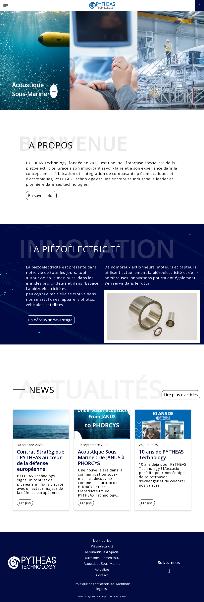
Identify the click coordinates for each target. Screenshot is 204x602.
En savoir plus (41, 195)
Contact (102, 575)
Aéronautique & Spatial (102, 552)
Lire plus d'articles (181, 394)
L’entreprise (102, 540)
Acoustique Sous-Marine (102, 563)
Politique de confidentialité (94, 584)
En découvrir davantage (50, 320)
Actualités (102, 569)
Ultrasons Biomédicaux (102, 558)
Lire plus (25, 503)
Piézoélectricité (102, 546)
